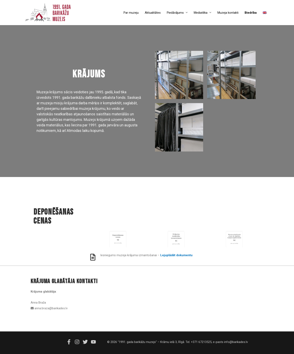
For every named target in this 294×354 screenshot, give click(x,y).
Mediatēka (200, 12)
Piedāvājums (175, 12)
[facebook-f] (70, 341)
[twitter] (86, 341)
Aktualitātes (153, 12)
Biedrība (251, 12)
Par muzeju (131, 12)
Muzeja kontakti (227, 12)
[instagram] (78, 341)
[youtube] (94, 341)
